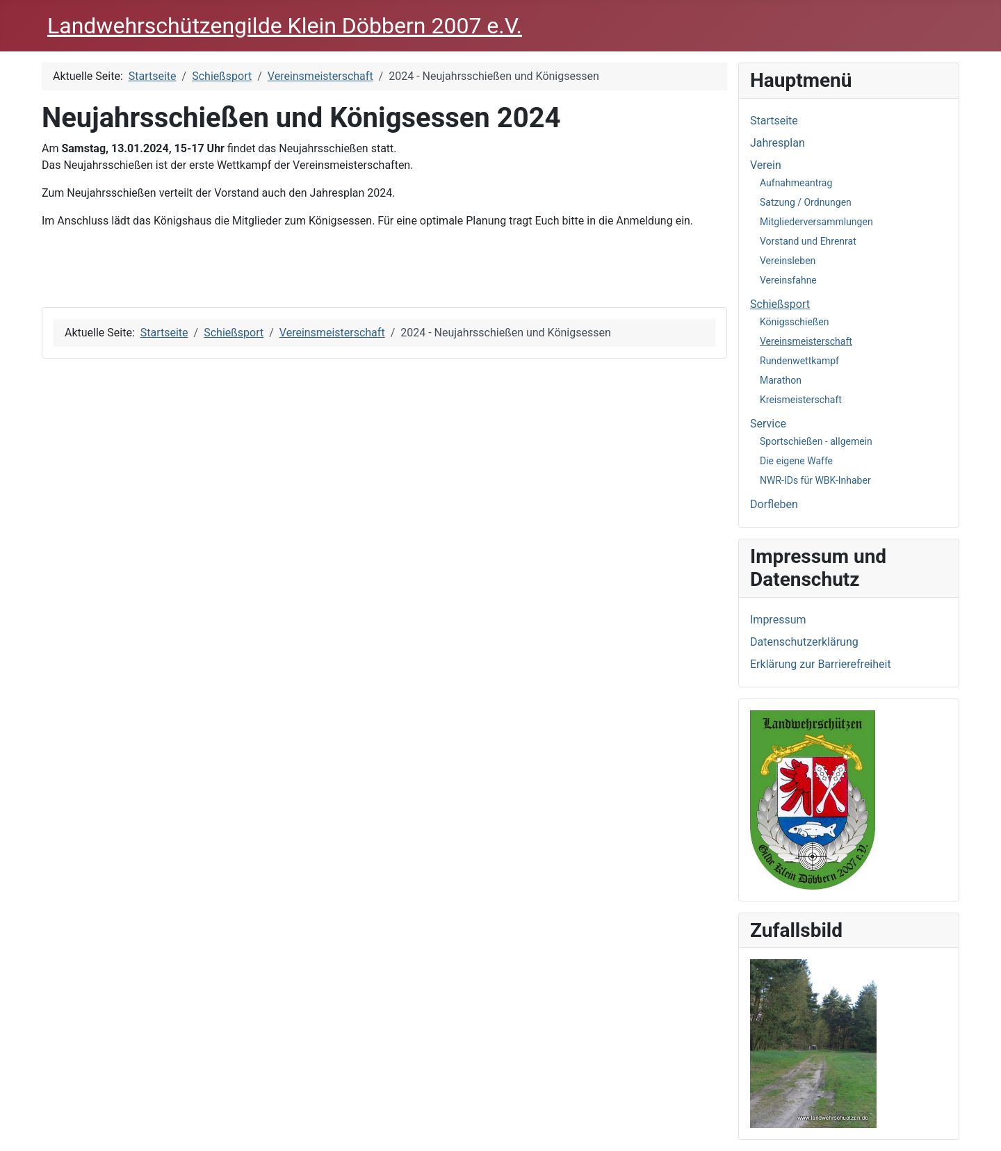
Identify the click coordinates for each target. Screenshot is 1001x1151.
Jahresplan (777, 142)
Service (768, 423)
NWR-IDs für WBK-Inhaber (815, 480)
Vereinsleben (787, 260)
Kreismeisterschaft (801, 399)
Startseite (774, 120)
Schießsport (780, 304)
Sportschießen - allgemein (816, 441)
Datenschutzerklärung (804, 641)
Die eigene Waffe (796, 460)
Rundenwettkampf (799, 360)
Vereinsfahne (788, 280)
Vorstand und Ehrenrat (808, 241)
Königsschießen (794, 321)
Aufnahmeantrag (796, 182)
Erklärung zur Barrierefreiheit (820, 664)
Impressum (778, 619)
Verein (765, 165)
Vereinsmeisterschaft (806, 341)
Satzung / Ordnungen (806, 202)
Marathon (780, 380)
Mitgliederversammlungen (816, 221)
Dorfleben (774, 504)
